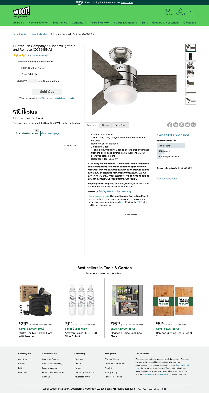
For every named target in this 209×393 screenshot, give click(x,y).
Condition (21, 61)
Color (24, 67)
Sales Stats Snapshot (173, 135)
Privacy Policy (111, 372)
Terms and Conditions (115, 363)
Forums (168, 12)
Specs (105, 125)
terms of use (149, 374)
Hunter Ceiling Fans (39, 34)
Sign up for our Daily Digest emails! (58, 98)
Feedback (22, 372)
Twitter (77, 363)
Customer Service (50, 359)
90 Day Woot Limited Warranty (115, 191)
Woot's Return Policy (52, 363)
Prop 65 (108, 368)
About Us (22, 359)
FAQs (141, 202)
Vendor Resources (113, 377)
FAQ (20, 368)
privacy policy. (164, 374)
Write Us (46, 377)
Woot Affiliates (112, 359)
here (121, 202)
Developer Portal (82, 377)
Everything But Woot (84, 372)
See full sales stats (167, 178)
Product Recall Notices (53, 372)
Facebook (79, 359)
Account (180, 12)
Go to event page (50, 133)
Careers (22, 363)
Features (91, 125)
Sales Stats (121, 125)
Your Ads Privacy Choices (150, 389)
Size (24, 74)
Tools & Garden (20, 34)
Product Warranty (50, 368)
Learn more (127, 2)
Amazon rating (39, 55)
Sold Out (47, 92)
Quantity (22, 80)
